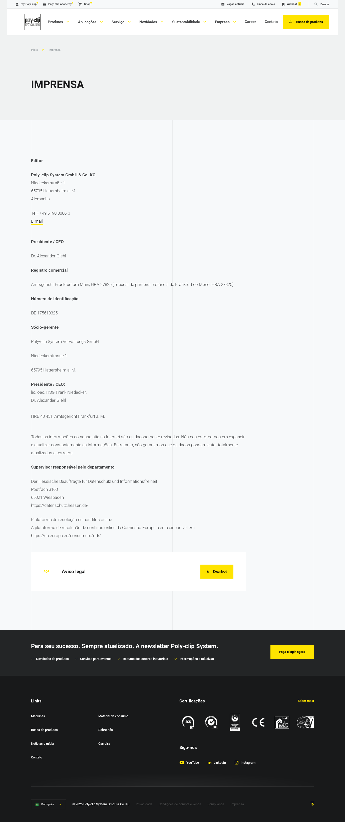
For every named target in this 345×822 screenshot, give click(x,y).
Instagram (248, 762)
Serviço (118, 22)
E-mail (37, 221)
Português (47, 804)
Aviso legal (74, 571)
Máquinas (38, 716)
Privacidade (144, 804)
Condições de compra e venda (180, 804)
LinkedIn (220, 762)
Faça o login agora (292, 652)
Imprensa (237, 804)
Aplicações (88, 22)
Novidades (148, 22)
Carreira (104, 743)
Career (250, 22)
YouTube (192, 762)
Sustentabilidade (186, 22)
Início (34, 50)
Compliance (215, 804)
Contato (271, 22)
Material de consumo (113, 716)
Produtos (56, 22)
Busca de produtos (44, 730)
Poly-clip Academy (57, 4)
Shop (84, 4)
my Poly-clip (26, 4)
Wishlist (291, 4)
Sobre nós (105, 730)
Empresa (223, 22)
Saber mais (306, 701)
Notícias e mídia (42, 743)
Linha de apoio (263, 4)
